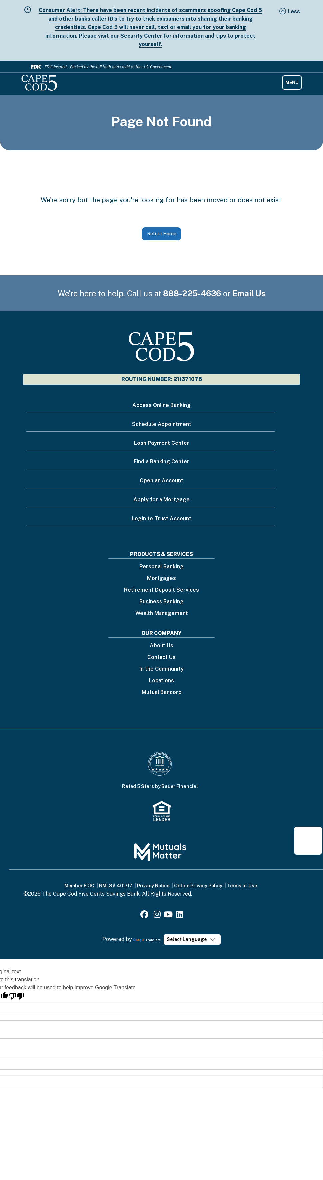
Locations (161, 681)
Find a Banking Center (161, 461)
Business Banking (161, 602)
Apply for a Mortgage (161, 499)
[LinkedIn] (179, 915)
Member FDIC (79, 885)
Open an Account (161, 480)
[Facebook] (145, 915)
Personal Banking (161, 567)
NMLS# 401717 (115, 885)
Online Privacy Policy (198, 885)
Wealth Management (161, 613)
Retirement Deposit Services (161, 590)
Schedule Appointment (161, 424)
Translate (147, 940)
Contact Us (161, 657)
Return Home (161, 233)
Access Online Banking (161, 405)
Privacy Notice (153, 885)
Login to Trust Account (161, 518)
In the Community (161, 669)
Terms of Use (242, 885)
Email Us (249, 293)
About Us (161, 646)
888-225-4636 (192, 293)
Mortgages (161, 578)
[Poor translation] (16, 996)
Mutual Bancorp (162, 692)
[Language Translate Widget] (192, 939)
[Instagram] (157, 915)
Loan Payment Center (161, 443)
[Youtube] (168, 915)
